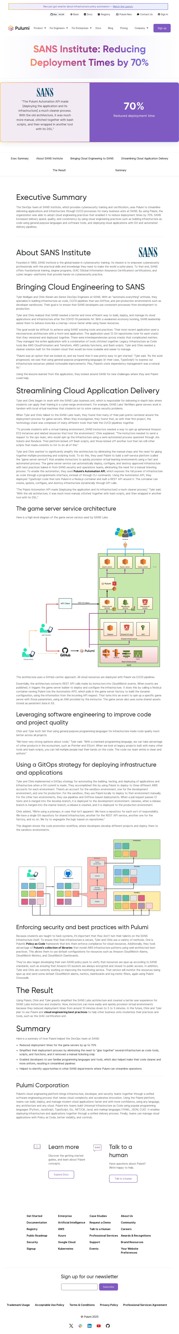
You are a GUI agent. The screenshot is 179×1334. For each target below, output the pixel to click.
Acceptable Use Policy (49, 1306)
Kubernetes (65, 1249)
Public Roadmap (37, 1236)
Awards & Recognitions (136, 1236)
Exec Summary (20, 159)
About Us (127, 1217)
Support (95, 1243)
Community (128, 1223)
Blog (110, 29)
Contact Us (145, 15)
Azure (62, 1236)
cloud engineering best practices (65, 1013)
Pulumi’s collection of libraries (53, 948)
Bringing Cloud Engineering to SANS (92, 159)
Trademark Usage (18, 1306)
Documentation (37, 1223)
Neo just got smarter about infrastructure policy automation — (88, 7)
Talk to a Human (100, 1230)
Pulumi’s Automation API (89, 472)
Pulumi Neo (123, 15)
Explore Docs (61, 1175)
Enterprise (65, 1217)
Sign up (162, 29)
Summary (120, 171)
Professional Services (104, 1236)
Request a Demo (100, 1223)
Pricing (124, 29)
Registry (104, 15)
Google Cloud (66, 1243)
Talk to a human (123, 1179)
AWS (61, 1230)
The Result (59, 171)
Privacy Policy (109, 1306)
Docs (88, 15)
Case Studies (98, 1217)
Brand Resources (132, 1243)
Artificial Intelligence (71, 1223)
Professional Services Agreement (145, 1306)
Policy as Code (35, 944)
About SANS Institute (49, 159)
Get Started (34, 1217)
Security (32, 1243)
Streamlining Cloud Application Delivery (144, 159)
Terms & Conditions (82, 1306)
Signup (31, 1249)
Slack (74, 15)
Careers (126, 1230)
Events (94, 1249)
